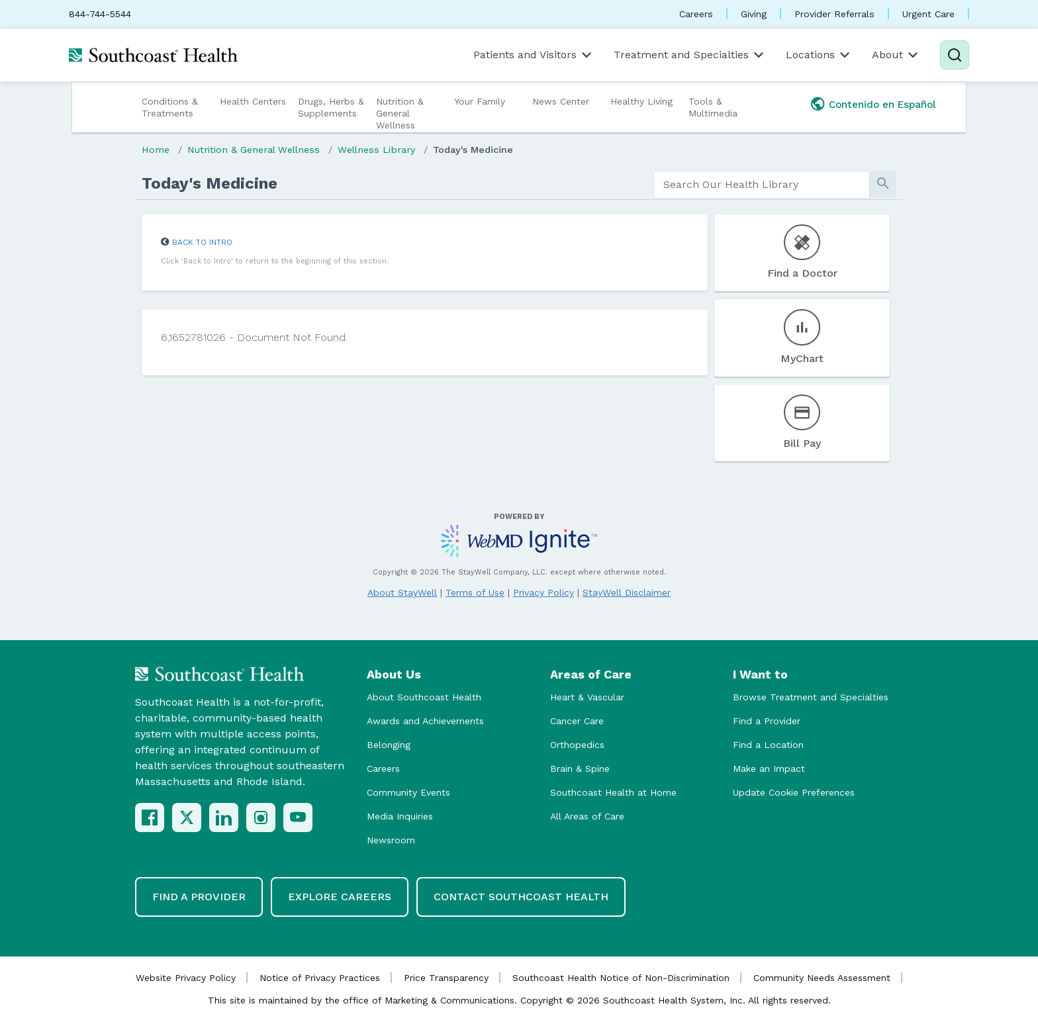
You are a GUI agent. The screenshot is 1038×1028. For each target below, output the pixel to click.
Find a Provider (766, 721)
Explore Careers (339, 896)
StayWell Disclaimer (627, 592)
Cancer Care (577, 721)
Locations (819, 55)
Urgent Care (928, 14)
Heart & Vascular (587, 697)
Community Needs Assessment (821, 977)
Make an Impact (769, 768)
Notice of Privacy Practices (320, 977)
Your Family (479, 101)
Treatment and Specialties (690, 55)
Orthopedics (577, 744)
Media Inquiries (400, 816)
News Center (560, 101)
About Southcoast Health (424, 697)
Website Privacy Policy (186, 977)
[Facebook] (149, 817)
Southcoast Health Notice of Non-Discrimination (621, 977)
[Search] (954, 55)
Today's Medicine (473, 149)
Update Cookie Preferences (794, 792)
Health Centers (253, 101)
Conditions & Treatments (170, 107)
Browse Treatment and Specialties (810, 697)
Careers (696, 14)
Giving (754, 14)
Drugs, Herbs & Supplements (331, 107)
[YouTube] (297, 817)
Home (155, 149)
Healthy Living (641, 101)
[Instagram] (260, 817)
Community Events (408, 792)
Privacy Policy (543, 592)
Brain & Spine (580, 768)
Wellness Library (376, 149)
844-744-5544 (100, 14)
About (896, 55)
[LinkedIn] (223, 817)
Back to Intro (202, 242)
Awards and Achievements (425, 721)
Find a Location (768, 744)
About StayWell (402, 592)
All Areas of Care (587, 816)
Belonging (388, 744)
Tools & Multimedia (712, 107)
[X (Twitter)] (186, 817)
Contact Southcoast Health (521, 896)
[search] (761, 184)
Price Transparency (446, 977)
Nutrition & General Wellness (400, 113)
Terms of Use (475, 592)
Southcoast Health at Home (613, 792)
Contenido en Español (882, 105)
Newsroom (391, 840)
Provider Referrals (834, 14)
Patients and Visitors (533, 55)
